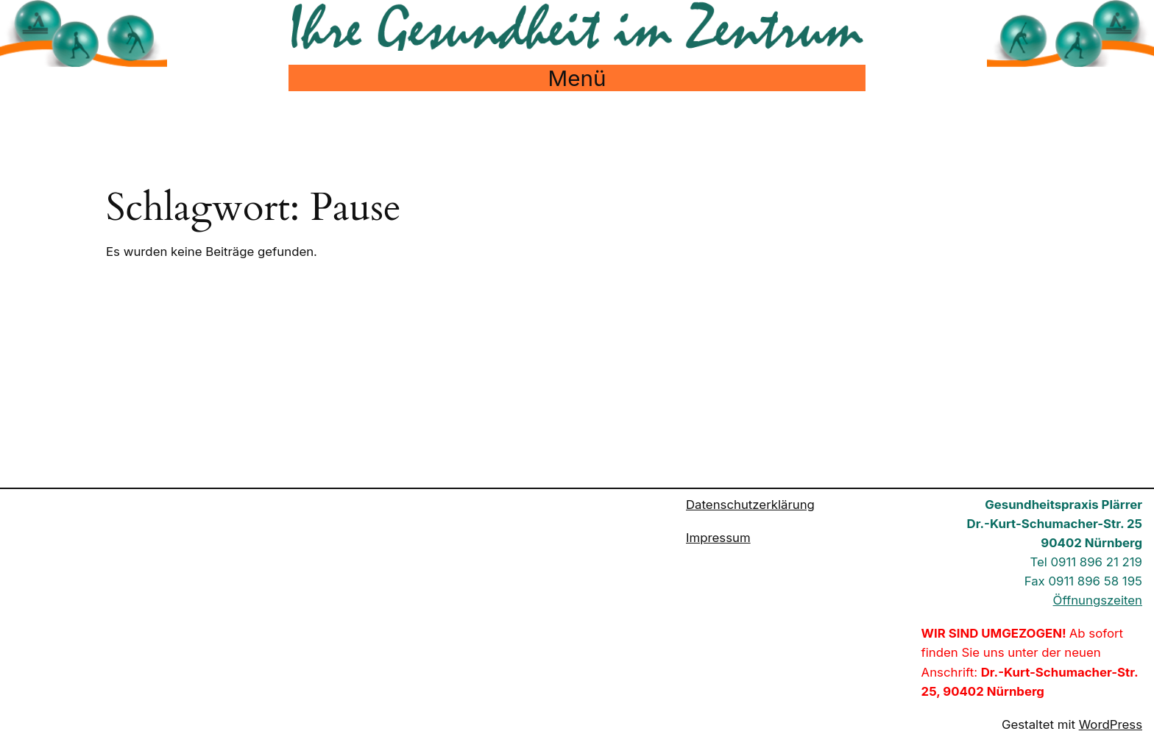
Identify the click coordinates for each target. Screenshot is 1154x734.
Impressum (718, 537)
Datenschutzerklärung (750, 504)
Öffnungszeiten (1097, 600)
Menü (577, 78)
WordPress (1110, 724)
